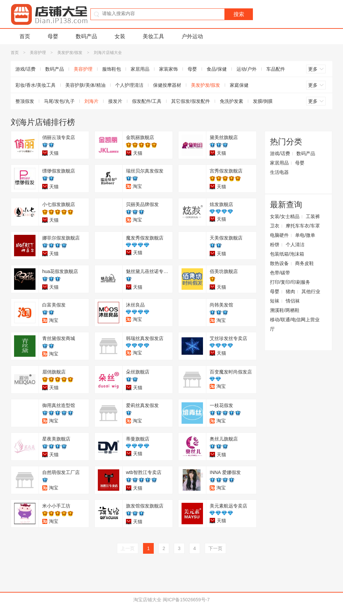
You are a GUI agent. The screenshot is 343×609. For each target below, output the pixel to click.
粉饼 (274, 244)
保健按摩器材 (167, 85)
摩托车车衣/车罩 (303, 225)
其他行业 (310, 291)
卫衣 (274, 225)
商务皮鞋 (304, 263)
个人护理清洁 (129, 85)
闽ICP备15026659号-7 (186, 599)
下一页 (215, 548)
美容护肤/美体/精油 (85, 85)
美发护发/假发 (69, 52)
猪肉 (290, 291)
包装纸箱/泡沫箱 (287, 254)
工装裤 (313, 216)
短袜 (274, 300)
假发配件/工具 (146, 101)
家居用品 (140, 69)
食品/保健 (217, 69)
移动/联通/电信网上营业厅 (295, 324)
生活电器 (279, 172)
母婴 (53, 36)
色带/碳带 (280, 272)
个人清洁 (295, 244)
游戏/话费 (25, 69)
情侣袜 (293, 300)
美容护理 (38, 52)
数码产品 (86, 36)
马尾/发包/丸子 (59, 101)
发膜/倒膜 (263, 101)
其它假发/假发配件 (190, 101)
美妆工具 (153, 36)
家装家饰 (168, 69)
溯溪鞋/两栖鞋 (284, 310)
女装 (120, 36)
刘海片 (91, 101)
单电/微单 (305, 235)
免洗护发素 (231, 101)
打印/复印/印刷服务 (290, 282)
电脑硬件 (279, 235)
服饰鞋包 (111, 69)
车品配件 (275, 69)
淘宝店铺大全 (147, 599)
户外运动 (192, 36)
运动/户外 (246, 69)
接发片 (115, 101)
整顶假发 (24, 101)
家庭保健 (239, 85)
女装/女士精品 (284, 216)
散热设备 (279, 263)
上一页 (128, 548)
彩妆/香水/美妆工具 (35, 85)
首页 (24, 36)
